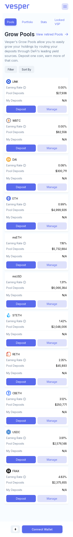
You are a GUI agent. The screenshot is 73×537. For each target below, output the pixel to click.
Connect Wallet (42, 529)
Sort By (26, 69)
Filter (11, 69)
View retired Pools (49, 34)
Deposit (21, 109)
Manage (52, 109)
